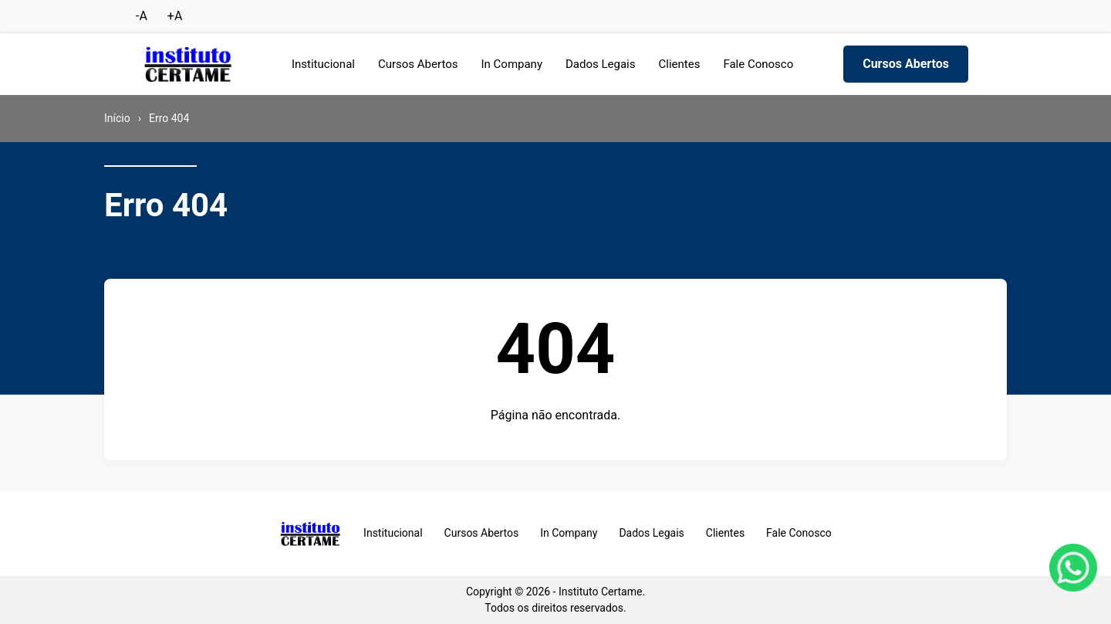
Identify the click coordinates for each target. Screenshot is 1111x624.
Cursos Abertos (418, 64)
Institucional (323, 64)
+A (175, 15)
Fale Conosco (758, 64)
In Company (511, 64)
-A (141, 15)
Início (117, 118)
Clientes (680, 64)
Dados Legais (600, 64)
